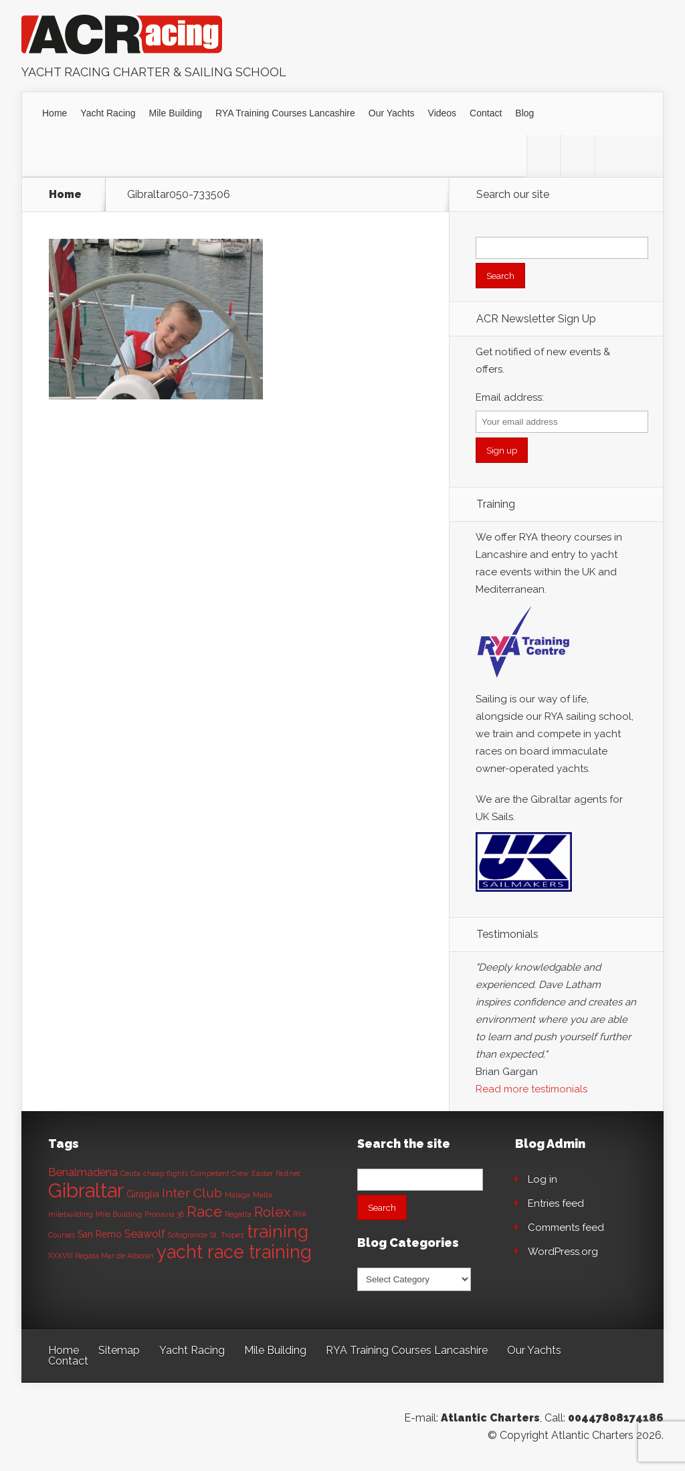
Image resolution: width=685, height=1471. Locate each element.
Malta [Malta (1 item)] (262, 1195)
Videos (442, 113)
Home (54, 113)
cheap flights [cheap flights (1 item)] (165, 1173)
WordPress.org (563, 1252)
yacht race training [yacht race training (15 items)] (234, 1251)
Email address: (510, 397)
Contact (486, 113)
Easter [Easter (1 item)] (262, 1173)
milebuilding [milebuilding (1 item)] (70, 1214)
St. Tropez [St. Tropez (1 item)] (227, 1235)
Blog (524, 113)
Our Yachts (392, 113)
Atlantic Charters (490, 1417)
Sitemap (119, 1350)
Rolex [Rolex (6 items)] (272, 1212)
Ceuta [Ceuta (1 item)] (130, 1173)
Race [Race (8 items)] (204, 1211)
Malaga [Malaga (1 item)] (237, 1195)
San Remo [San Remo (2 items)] (100, 1234)
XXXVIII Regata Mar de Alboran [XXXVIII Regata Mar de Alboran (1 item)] (101, 1256)
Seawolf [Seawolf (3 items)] (144, 1234)
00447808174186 (616, 1417)
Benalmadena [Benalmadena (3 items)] (83, 1172)
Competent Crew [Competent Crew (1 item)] (220, 1173)
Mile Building (175, 113)
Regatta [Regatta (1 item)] (238, 1214)
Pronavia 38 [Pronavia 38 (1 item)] (164, 1214)
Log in (542, 1179)
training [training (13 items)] (277, 1231)
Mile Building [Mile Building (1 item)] (119, 1214)
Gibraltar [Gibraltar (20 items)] (86, 1190)
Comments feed (566, 1227)
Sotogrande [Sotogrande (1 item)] (187, 1235)
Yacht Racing (107, 113)
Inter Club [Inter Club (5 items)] (192, 1193)
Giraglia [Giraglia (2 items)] (142, 1194)
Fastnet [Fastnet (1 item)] (288, 1173)
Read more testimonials (531, 1089)
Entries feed (556, 1203)
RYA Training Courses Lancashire (285, 113)
